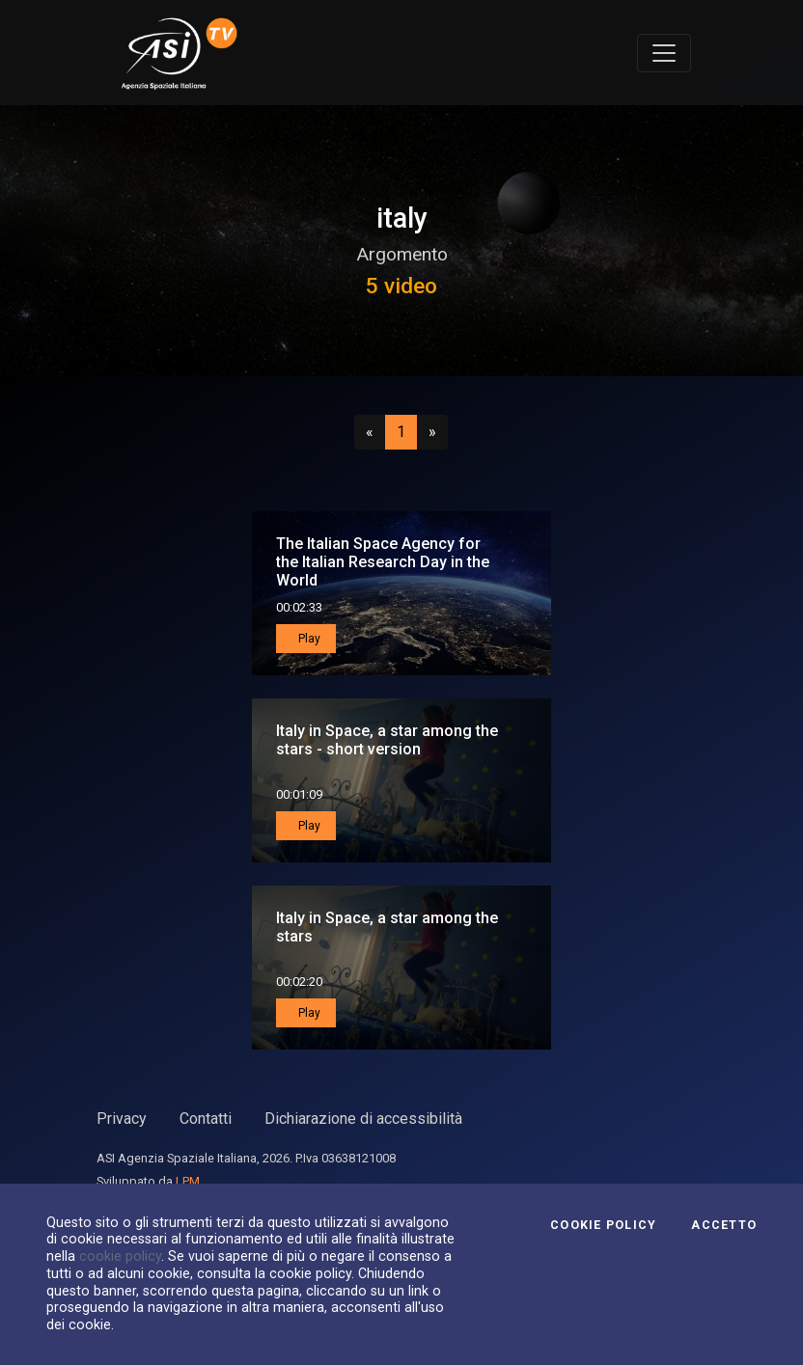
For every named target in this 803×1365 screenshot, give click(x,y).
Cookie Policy (603, 1225)
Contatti (206, 1118)
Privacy (122, 1118)
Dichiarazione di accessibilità (363, 1118)
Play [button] (307, 638)
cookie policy (120, 1256)
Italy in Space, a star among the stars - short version (387, 740)
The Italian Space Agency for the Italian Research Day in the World (382, 561)
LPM (188, 1181)
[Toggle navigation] (664, 53)
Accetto (724, 1225)
